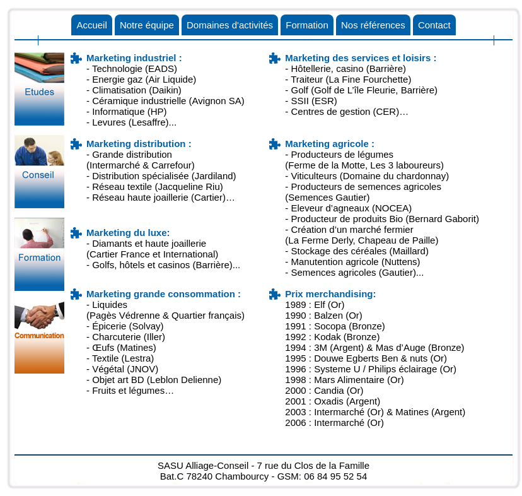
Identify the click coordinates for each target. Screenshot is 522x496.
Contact (434, 25)
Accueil (91, 25)
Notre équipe (147, 25)
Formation (307, 25)
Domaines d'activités (230, 25)
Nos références (373, 25)
